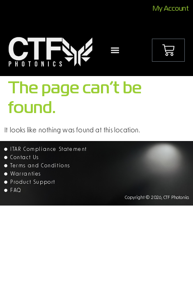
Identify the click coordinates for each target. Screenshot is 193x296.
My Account (171, 9)
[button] (115, 50)
